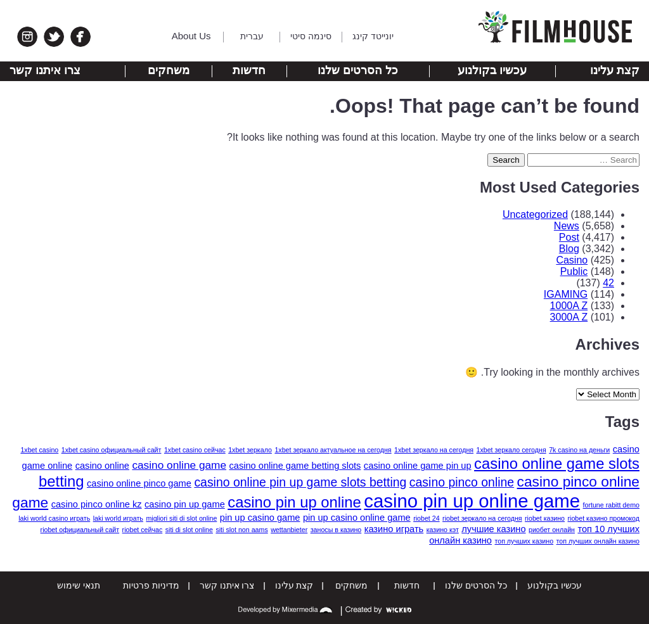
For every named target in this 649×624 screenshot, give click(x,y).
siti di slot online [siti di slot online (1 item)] (189, 529)
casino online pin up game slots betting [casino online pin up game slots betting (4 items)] (300, 482)
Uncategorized (535, 214)
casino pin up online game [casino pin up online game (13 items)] (472, 500)
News (566, 225)
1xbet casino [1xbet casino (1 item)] (39, 450)
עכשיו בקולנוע (492, 70)
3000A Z (569, 317)
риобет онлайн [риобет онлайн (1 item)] (552, 529)
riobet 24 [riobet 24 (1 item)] (426, 518)
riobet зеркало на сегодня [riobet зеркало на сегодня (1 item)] (482, 518)
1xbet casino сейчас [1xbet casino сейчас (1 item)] (195, 450)
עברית (252, 36)
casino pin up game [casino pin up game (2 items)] (185, 504)
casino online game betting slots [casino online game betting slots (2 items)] (295, 466)
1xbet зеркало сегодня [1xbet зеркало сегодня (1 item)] (511, 450)
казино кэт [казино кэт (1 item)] (443, 529)
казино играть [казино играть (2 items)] (394, 529)
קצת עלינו (614, 70)
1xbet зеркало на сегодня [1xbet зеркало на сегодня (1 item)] (433, 450)
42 (608, 282)
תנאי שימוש (78, 585)
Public (574, 271)
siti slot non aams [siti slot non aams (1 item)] (241, 529)
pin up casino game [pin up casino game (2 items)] (260, 518)
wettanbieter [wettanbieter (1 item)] (289, 529)
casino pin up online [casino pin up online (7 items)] (294, 502)
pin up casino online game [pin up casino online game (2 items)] (357, 518)
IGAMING (566, 294)
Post (569, 237)
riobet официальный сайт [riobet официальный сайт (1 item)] (80, 529)
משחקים (169, 70)
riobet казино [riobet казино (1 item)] (545, 518)
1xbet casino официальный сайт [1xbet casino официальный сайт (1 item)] (111, 450)
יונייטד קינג (373, 36)
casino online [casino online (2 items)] (102, 466)
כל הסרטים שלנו (358, 70)
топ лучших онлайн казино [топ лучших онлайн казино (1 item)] (597, 541)
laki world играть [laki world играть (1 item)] (118, 518)
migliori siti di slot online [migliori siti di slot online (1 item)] (181, 518)
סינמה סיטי (310, 36)
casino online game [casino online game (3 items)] (179, 465)
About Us (191, 35)
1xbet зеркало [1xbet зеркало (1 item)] (250, 450)
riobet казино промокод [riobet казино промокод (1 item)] (604, 518)
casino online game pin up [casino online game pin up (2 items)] (418, 466)
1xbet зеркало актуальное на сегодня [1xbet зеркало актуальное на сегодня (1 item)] (332, 450)
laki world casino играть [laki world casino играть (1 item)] (54, 518)
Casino (572, 260)
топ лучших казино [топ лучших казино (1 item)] (523, 541)
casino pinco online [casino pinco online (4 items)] (461, 482)
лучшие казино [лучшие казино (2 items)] (493, 529)
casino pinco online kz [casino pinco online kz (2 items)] (96, 504)
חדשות (249, 70)
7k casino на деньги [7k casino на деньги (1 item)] (579, 450)
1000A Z (569, 305)
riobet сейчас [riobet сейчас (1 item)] (142, 529)
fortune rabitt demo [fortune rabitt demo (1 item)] (611, 505)
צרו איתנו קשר (45, 70)
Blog (569, 248)
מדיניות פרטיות (151, 585)
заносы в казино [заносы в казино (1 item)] (336, 529)
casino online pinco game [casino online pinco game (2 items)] (139, 483)
